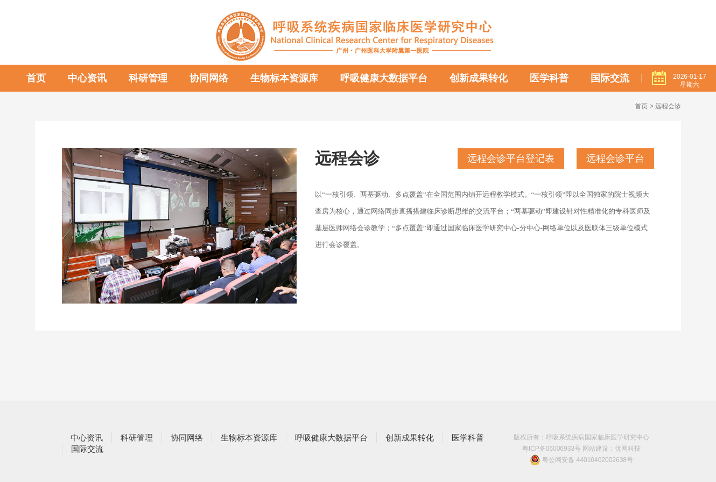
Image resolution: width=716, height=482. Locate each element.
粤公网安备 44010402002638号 (581, 460)
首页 (36, 78)
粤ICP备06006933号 (551, 448)
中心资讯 (87, 78)
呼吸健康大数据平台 (383, 78)
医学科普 (549, 78)
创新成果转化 (479, 78)
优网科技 (628, 448)
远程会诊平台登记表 (510, 158)
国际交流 (610, 78)
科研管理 (148, 78)
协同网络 (208, 78)
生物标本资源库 (284, 78)
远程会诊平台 (615, 158)
